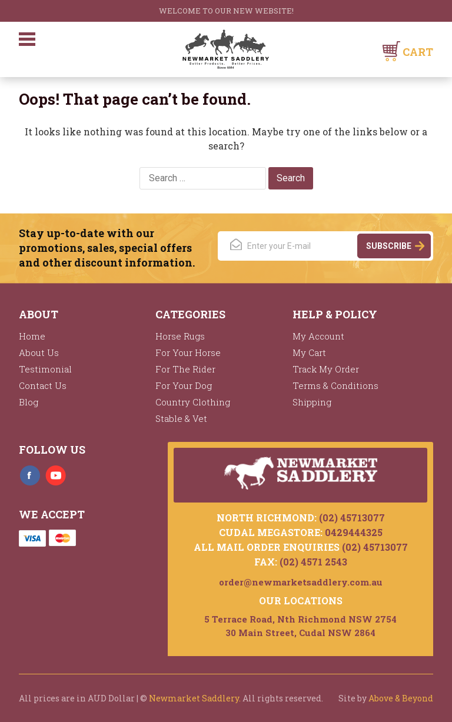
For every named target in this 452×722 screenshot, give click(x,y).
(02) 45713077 (352, 517)
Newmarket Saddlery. (195, 698)
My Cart (309, 352)
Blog (28, 402)
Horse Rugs (180, 336)
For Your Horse (188, 352)
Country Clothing (192, 402)
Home (32, 336)
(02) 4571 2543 (313, 561)
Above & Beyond (400, 698)
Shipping (312, 402)
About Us (39, 352)
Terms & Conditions (335, 385)
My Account (318, 336)
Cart (418, 52)
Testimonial (45, 369)
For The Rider (185, 369)
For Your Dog (183, 385)
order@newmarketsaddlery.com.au (301, 582)
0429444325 (354, 532)
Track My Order (326, 369)
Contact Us (43, 385)
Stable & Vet (181, 418)
